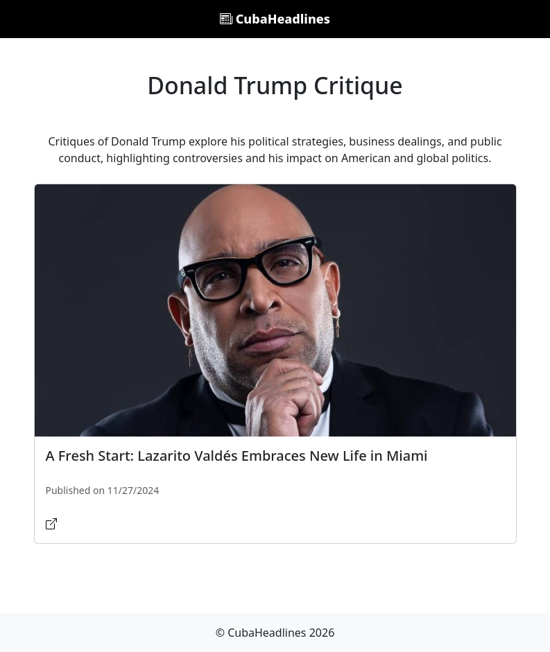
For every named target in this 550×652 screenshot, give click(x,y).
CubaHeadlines (275, 18)
